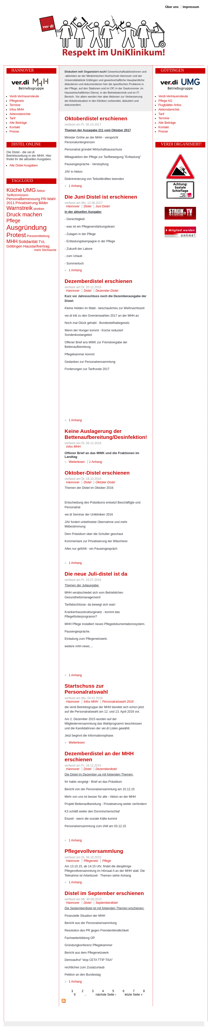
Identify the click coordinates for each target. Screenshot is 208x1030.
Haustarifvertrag (36, 246)
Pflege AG (165, 101)
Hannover (72, 206)
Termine (14, 105)
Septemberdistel (107, 902)
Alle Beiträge (18, 123)
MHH (12, 241)
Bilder (43, 203)
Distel (87, 206)
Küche (14, 190)
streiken (38, 209)
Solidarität (28, 241)
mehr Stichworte (45, 250)
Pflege (13, 220)
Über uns (171, 7)
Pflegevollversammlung (94, 851)
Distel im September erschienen (104, 893)
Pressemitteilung (38, 236)
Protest (16, 235)
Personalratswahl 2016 (117, 701)
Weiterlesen (77, 462)
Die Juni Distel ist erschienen (101, 197)
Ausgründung (26, 227)
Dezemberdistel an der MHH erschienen (99, 756)
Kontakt (14, 127)
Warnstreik (19, 208)
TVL (41, 242)
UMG (29, 190)
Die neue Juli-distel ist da (96, 574)
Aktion (40, 191)
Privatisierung (26, 203)
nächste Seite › (106, 994)
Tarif (12, 118)
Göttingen (14, 246)
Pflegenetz (16, 101)
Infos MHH (16, 109)
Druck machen (24, 214)
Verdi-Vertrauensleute (24, 96)
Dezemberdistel (106, 769)
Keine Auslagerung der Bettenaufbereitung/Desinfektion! (106, 434)
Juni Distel (103, 206)
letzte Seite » (133, 994)
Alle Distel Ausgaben (23, 165)
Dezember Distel (107, 290)
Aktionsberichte (19, 114)
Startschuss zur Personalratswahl (86, 689)
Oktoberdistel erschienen (96, 118)
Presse (14, 131)
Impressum (191, 7)
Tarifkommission (17, 195)
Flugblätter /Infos (169, 105)
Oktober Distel (105, 482)
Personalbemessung (23, 199)
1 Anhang (75, 186)
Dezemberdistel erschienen (98, 281)
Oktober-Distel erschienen (97, 473)
